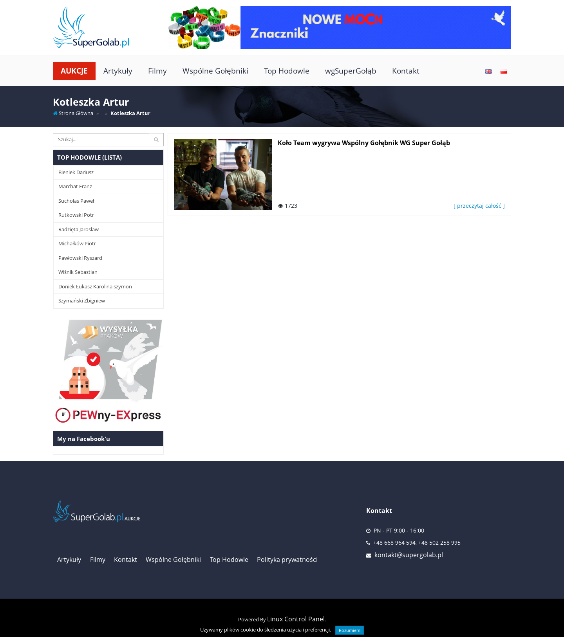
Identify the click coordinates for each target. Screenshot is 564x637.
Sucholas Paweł (76, 200)
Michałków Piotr (77, 243)
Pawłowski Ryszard (80, 257)
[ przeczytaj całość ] (479, 205)
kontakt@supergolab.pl (408, 555)
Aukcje (74, 70)
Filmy (157, 70)
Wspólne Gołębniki (215, 70)
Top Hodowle (286, 70)
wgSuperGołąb (350, 70)
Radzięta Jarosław (78, 229)
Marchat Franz (75, 186)
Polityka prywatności (287, 559)
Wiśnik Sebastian (78, 271)
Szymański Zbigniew (81, 300)
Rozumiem (349, 630)
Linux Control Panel (296, 619)
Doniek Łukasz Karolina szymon (95, 286)
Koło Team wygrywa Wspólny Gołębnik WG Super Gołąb (364, 143)
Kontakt (405, 70)
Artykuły (117, 70)
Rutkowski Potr (76, 214)
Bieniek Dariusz (76, 172)
